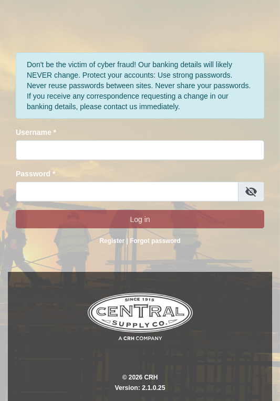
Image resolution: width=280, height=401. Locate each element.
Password (33, 174)
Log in (140, 219)
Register (112, 241)
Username (33, 132)
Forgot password (155, 241)
